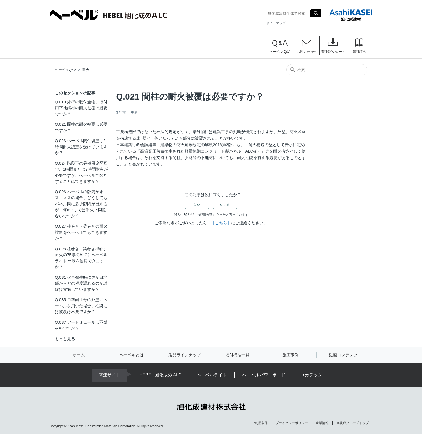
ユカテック (311, 375)
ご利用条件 (260, 423)
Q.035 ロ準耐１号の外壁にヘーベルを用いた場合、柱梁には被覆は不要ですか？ (81, 305)
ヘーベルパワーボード (263, 375)
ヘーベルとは (131, 354)
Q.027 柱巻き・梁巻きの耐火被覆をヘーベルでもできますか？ (81, 232)
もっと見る (65, 338)
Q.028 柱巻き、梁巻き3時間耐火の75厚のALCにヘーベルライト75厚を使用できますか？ (81, 257)
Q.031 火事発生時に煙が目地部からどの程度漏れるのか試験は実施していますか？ (81, 283)
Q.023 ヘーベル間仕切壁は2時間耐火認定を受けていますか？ (81, 146)
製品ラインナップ (184, 354)
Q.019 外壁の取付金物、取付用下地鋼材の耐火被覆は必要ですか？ (81, 108)
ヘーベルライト (212, 375)
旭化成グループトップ (352, 423)
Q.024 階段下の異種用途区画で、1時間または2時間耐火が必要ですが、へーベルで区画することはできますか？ (81, 172)
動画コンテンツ (343, 354)
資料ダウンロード (332, 52)
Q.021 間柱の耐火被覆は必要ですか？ (81, 127)
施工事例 (290, 354)
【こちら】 (221, 223)
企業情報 (322, 423)
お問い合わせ (306, 52)
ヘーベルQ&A (65, 70)
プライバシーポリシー (292, 423)
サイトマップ (276, 23)
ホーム (79, 354)
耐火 (85, 70)
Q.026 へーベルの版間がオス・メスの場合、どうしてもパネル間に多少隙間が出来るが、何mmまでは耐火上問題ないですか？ (81, 203)
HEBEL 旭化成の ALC (161, 375)
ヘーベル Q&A (280, 52)
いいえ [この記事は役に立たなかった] (225, 205)
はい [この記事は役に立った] (197, 205)
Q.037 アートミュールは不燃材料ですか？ (81, 325)
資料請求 (359, 52)
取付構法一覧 (237, 354)
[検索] (327, 69)
